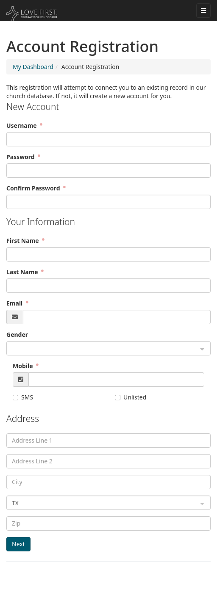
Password (21, 157)
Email (15, 303)
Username (22, 125)
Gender (17, 334)
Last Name (22, 272)
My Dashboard (33, 67)
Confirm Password (33, 188)
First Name (23, 241)
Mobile (23, 366)
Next (18, 544)
